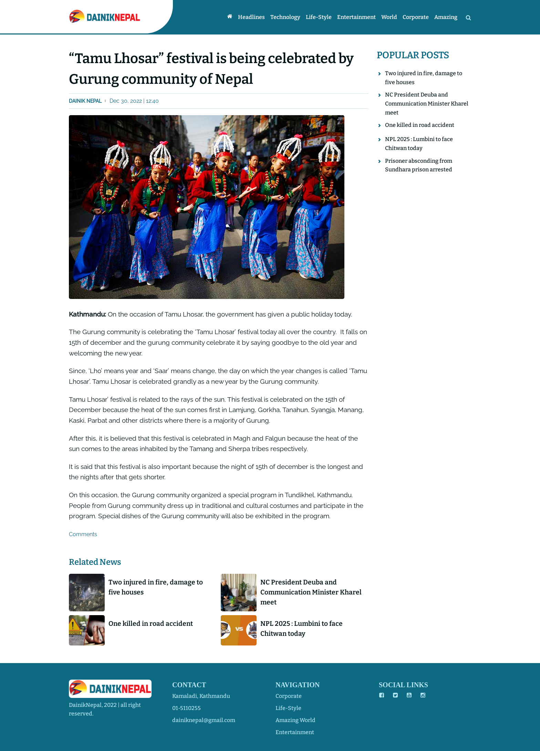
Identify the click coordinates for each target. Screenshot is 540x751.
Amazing (445, 17)
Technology (285, 17)
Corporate (416, 17)
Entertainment (356, 17)
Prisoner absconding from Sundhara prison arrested (418, 165)
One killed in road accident (150, 624)
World (389, 17)
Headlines (251, 17)
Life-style (319, 17)
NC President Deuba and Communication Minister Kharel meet (311, 592)
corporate (289, 696)
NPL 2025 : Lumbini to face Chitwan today (301, 629)
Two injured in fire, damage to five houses (155, 587)
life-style (288, 708)
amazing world (295, 720)
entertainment (295, 732)
